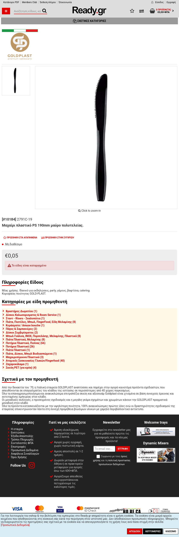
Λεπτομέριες (153, 531)
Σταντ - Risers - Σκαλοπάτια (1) (25, 318)
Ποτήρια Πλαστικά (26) (20, 346)
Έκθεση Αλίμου (48, 2)
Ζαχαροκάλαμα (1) (17, 364)
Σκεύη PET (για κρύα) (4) (21, 367)
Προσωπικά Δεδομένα (24, 450)
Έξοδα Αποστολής (22, 436)
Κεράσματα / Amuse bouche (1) (25, 325)
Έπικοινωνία (65, 2)
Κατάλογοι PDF (11, 2)
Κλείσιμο (171, 531)
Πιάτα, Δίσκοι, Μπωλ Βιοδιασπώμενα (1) (31, 353)
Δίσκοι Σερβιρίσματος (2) (22, 332)
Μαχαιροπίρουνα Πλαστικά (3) (25, 357)
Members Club (29, 2)
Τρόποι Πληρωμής (22, 439)
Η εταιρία (17, 429)
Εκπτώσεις (18, 432)
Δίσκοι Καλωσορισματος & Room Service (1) (33, 314)
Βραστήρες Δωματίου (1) (21, 311)
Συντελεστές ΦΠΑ (22, 443)
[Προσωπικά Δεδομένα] (15, 525)
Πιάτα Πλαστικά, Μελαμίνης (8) (25, 339)
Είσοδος (159, 2)
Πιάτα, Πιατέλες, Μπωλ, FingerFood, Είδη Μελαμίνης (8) (41, 321)
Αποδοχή (134, 531)
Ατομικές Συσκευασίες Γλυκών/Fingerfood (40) (35, 360)
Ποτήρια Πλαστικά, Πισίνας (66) (25, 343)
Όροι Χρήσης (19, 457)
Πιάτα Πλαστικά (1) (18, 350)
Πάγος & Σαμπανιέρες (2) (21, 328)
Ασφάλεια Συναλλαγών (25, 453)
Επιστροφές (18, 446)
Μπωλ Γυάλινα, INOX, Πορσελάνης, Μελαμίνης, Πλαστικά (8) (43, 336)
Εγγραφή (171, 2)
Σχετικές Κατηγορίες (89, 20)
